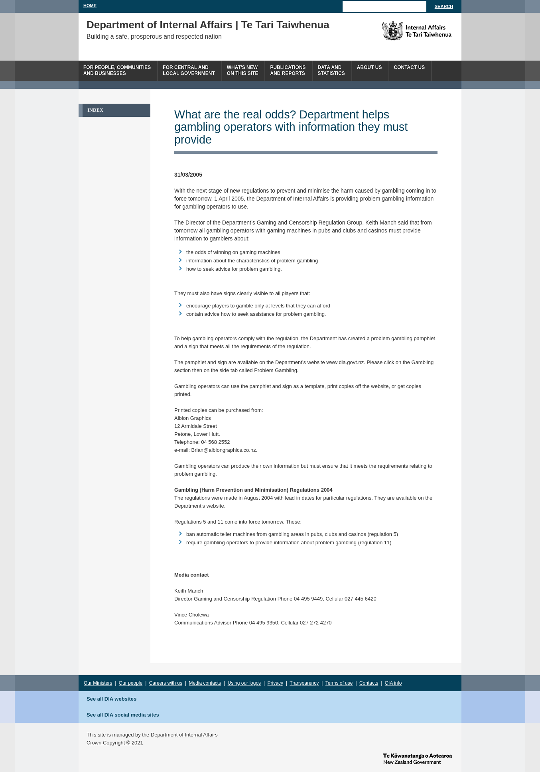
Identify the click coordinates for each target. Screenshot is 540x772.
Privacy (275, 683)
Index (95, 110)
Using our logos (244, 683)
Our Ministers (98, 683)
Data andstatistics (331, 70)
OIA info (393, 683)
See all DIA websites (111, 699)
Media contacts (205, 683)
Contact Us (409, 67)
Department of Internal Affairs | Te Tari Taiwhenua (208, 25)
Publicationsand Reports (287, 70)
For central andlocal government (189, 70)
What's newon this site (242, 70)
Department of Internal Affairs (184, 735)
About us (369, 67)
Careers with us (165, 683)
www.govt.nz (417, 758)
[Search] (384, 6)
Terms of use (339, 683)
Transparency (304, 683)
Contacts (368, 683)
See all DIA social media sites (123, 715)
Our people (130, 683)
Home (90, 5)
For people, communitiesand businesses (117, 70)
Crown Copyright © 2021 (115, 743)
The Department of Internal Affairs (398, 31)
